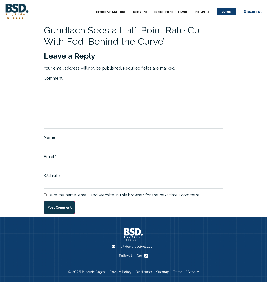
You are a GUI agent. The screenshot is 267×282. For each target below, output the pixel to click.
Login (226, 11)
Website (52, 176)
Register (253, 11)
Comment (54, 78)
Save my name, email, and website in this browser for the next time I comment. (124, 195)
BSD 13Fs (140, 11)
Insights (202, 11)
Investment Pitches (171, 11)
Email (50, 157)
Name (51, 137)
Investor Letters (111, 11)
